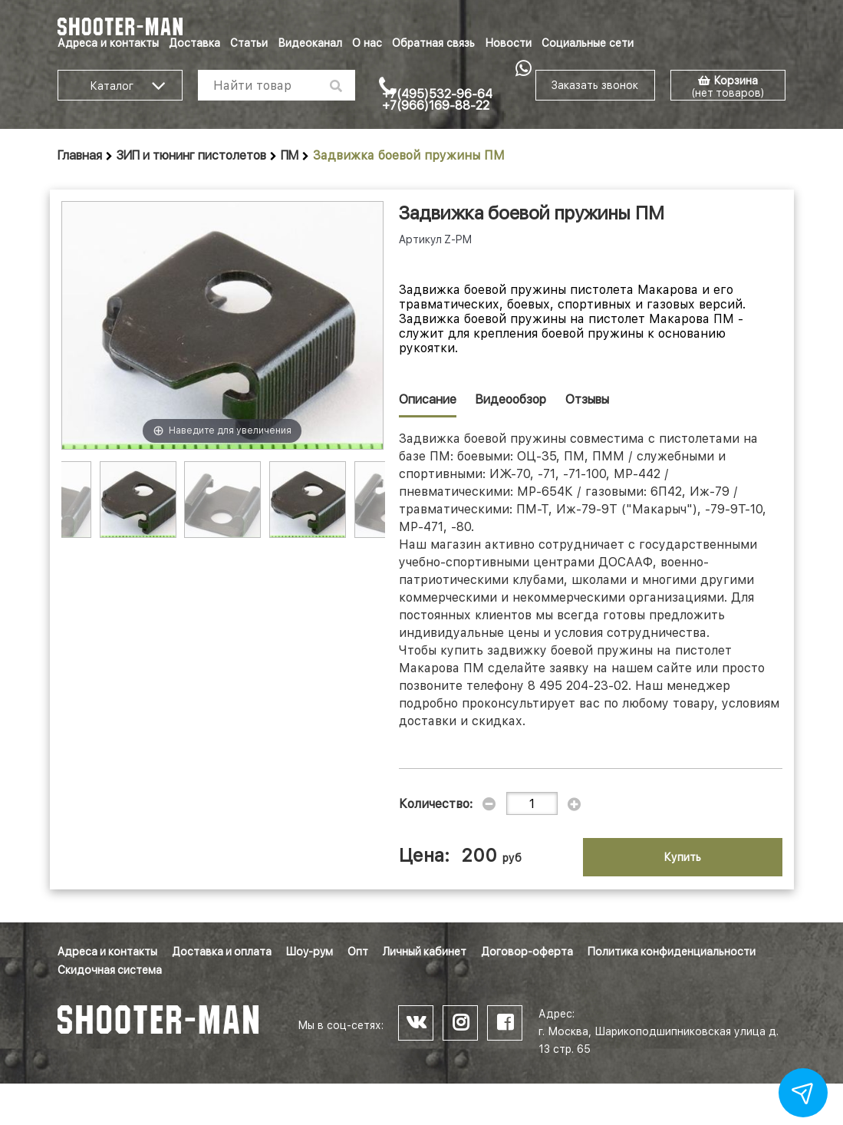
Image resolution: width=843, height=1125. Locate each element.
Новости (508, 43)
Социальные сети (588, 43)
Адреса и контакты (108, 43)
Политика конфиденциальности (672, 951)
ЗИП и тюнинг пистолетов (191, 155)
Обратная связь (433, 43)
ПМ (289, 155)
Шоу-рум (309, 951)
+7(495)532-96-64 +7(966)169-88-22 (437, 100)
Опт (357, 951)
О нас (367, 43)
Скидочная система (110, 970)
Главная (80, 155)
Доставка (194, 43)
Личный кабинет (424, 951)
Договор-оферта (527, 951)
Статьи (249, 43)
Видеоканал (310, 43)
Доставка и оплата (222, 951)
